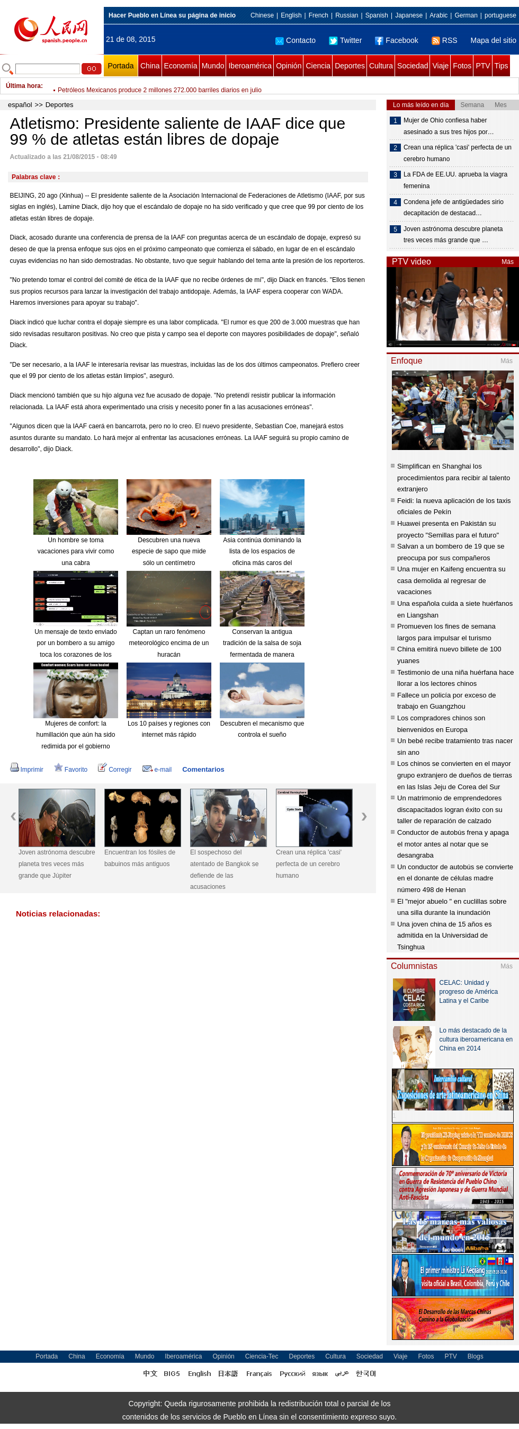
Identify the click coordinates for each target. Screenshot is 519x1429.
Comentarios (203, 769)
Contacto (295, 40)
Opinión (288, 65)
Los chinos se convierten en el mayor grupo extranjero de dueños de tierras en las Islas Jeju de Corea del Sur (454, 775)
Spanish (376, 15)
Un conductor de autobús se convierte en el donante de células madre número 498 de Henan (455, 878)
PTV (483, 65)
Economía (181, 65)
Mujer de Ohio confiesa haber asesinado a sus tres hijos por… (449, 126)
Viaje (440, 65)
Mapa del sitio (493, 40)
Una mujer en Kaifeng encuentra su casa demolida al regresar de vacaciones (451, 580)
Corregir (114, 769)
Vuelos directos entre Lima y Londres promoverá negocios (140, 86)
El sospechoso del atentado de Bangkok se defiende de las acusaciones (224, 869)
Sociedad (412, 65)
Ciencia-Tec (262, 1356)
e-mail (157, 769)
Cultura (381, 65)
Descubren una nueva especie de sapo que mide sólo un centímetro (169, 551)
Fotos (462, 65)
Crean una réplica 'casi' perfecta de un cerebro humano (309, 864)
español (20, 105)
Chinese (262, 15)
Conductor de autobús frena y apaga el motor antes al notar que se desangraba (453, 843)
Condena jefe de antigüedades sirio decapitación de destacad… (454, 207)
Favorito (70, 769)
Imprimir (26, 769)
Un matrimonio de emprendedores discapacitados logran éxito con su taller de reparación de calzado (450, 809)
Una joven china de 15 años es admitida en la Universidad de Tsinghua (444, 935)
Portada (120, 65)
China (150, 65)
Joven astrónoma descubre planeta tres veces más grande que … (453, 234)
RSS (445, 40)
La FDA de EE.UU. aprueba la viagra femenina (455, 180)
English (291, 15)
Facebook (396, 40)
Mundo (213, 65)
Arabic (438, 15)
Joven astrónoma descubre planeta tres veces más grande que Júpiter (57, 864)
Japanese (409, 15)
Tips (501, 65)
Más (508, 262)
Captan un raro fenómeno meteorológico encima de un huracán (169, 643)
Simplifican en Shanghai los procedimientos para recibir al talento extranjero (453, 477)
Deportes (350, 65)
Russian (346, 15)
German (465, 15)
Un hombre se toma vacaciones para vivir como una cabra (76, 551)
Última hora (23, 86)
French (318, 15)
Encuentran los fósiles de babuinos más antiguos (139, 858)
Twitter (345, 40)
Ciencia (318, 65)
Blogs (476, 1356)
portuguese (500, 15)
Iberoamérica (250, 65)
